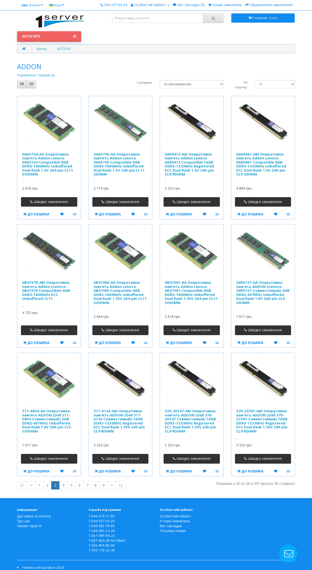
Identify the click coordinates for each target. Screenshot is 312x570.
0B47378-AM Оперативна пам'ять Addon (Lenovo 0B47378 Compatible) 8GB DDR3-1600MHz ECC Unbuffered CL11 (46, 290)
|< (22, 485)
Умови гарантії (29, 526)
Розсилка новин (173, 530)
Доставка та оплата (34, 516)
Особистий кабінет (175, 516)
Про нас (23, 521)
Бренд (41, 48)
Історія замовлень (175, 521)
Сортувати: (144, 83)
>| (121, 485)
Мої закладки (171, 526)
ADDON (63, 48)
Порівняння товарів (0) (36, 75)
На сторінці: (241, 84)
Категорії (49, 36)
